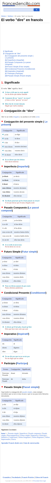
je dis (6, 135)
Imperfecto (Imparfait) (14, 60)
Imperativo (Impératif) (14, 71)
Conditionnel (38, 292)
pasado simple (27, 392)
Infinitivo (4, 437)
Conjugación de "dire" (12, 54)
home (3, 433)
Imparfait (23, 166)
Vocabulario (16, 477)
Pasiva (14, 439)
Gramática (7, 477)
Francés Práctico (28, 477)
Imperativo (34, 435)
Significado (8, 51)
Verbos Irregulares (24, 437)
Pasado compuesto (34, 433)
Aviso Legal (42, 481)
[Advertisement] (32, 36)
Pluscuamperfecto (13, 435)
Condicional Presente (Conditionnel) (20, 69)
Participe (22, 363)
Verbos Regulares (38, 437)
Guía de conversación (31, 443)
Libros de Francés (41, 477)
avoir (37, 117)
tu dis (6, 139)
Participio (43, 435)
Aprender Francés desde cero (11, 443)
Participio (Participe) (14, 73)
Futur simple (29, 251)
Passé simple (31, 387)
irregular (16, 117)
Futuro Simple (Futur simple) (17, 67)
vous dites (8, 151)
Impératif (23, 333)
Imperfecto (23, 433)
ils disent (8, 155)
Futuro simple (25, 435)
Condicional (13, 437)
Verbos (10, 16)
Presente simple (13, 433)
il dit (6, 143)
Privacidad (36, 481)
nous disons (9, 147)
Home (3, 16)
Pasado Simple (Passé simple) (18, 76)
